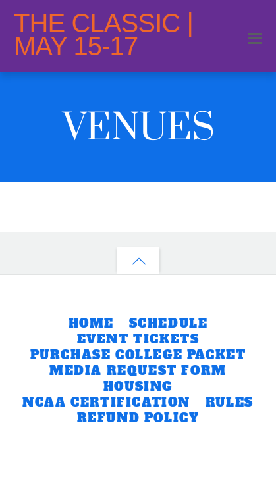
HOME (91, 323)
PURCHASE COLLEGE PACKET (138, 355)
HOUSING (138, 386)
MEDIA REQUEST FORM (138, 370)
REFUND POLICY (138, 418)
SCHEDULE (168, 323)
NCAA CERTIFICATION (106, 402)
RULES (230, 402)
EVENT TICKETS (138, 339)
